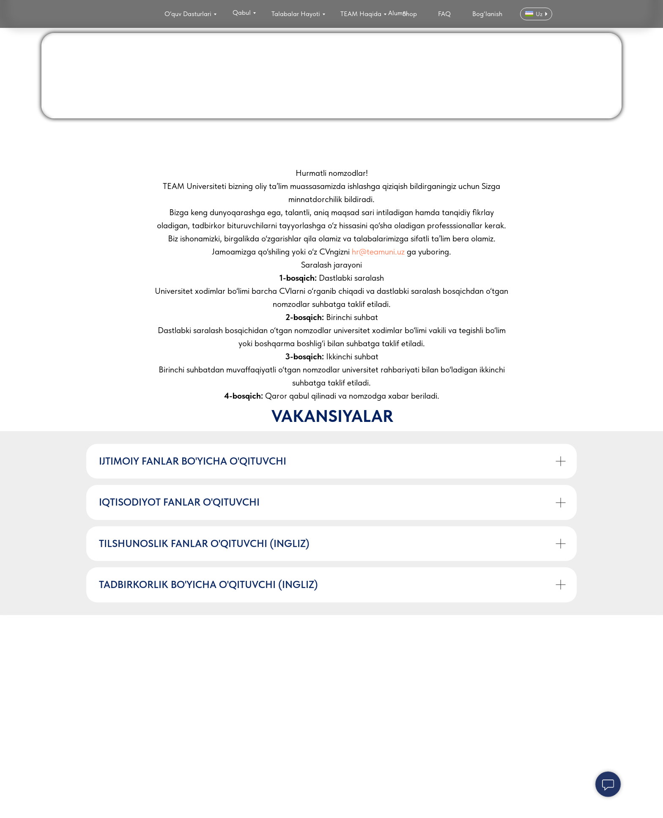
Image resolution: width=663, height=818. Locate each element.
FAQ (444, 14)
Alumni (398, 13)
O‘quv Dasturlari (187, 14)
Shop (410, 14)
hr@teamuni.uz (378, 251)
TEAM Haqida (360, 14)
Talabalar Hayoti (295, 14)
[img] (115, 15)
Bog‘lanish (487, 14)
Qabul (242, 12)
